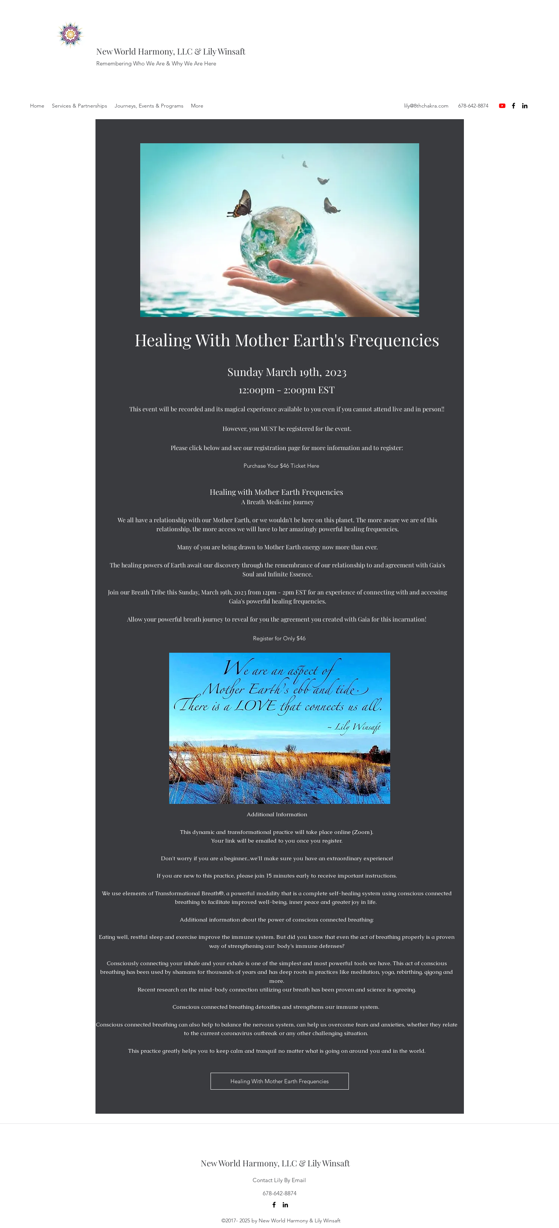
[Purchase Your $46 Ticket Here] (281, 465)
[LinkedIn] (525, 105)
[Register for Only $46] (279, 638)
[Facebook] (513, 105)
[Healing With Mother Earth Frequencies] (280, 1081)
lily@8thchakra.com (426, 105)
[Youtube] (502, 105)
